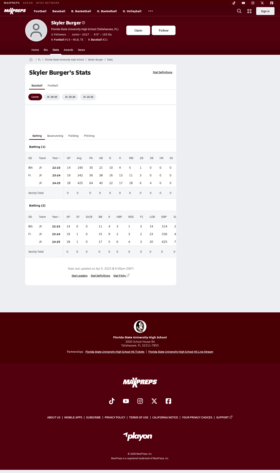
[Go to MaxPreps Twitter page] (154, 401)
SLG (176, 216)
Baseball (58, 11)
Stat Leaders (80, 275)
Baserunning (55, 136)
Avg (79, 158)
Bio (46, 50)
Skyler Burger (68, 23)
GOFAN (28, 2)
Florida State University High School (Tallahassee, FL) (84, 29)
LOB (152, 216)
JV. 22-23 (88, 96)
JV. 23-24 (70, 96)
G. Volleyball (132, 11)
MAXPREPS (12, 2)
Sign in (265, 11)
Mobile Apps (73, 417)
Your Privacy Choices (197, 417)
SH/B (89, 216)
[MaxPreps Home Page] (31, 59)
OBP (164, 216)
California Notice (165, 417)
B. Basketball (81, 11)
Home (35, 50)
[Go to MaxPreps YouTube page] (126, 401)
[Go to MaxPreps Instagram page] (140, 401)
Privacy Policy (115, 417)
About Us (53, 417)
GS (171, 158)
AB (101, 158)
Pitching (89, 136)
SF (77, 216)
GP (68, 158)
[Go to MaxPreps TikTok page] (112, 401)
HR (161, 158)
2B (141, 158)
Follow (163, 30)
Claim (138, 30)
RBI (131, 158)
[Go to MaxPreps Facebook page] (168, 401)
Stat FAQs (121, 275)
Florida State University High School (64, 59)
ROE (131, 216)
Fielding (73, 136)
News (81, 50)
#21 (98, 39)
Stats (56, 50)
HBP (119, 216)
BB (100, 216)
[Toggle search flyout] (239, 11)
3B (151, 158)
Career (35, 96)
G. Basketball (107, 11)
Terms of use (138, 417)
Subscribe (93, 417)
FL (39, 59)
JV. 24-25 (52, 96)
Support (224, 417)
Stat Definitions (162, 72)
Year (56, 158)
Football (40, 11)
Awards (68, 50)
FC (141, 216)
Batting (37, 136)
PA (91, 158)
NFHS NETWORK (48, 2)
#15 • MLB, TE (67, 39)
